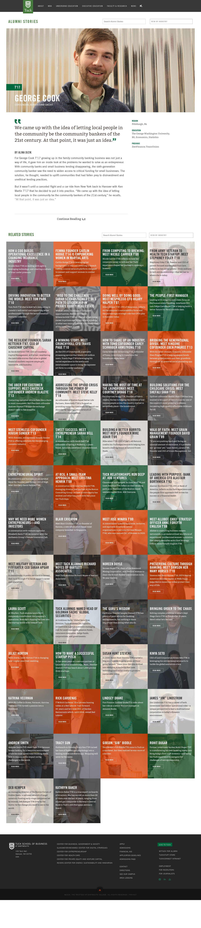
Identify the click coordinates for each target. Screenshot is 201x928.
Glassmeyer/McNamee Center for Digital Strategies (82, 848)
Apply (122, 844)
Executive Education (92, 6)
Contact (123, 866)
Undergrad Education (67, 6)
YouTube (170, 879)
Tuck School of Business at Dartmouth (28, 6)
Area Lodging (126, 878)
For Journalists (167, 873)
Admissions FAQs (128, 859)
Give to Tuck (165, 845)
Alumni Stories (23, 21)
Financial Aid (126, 851)
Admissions (125, 848)
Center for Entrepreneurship (72, 851)
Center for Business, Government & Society (78, 844)
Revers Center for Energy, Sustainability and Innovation (84, 863)
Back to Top (100, 889)
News (133, 6)
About (41, 6)
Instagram (160, 879)
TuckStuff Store (167, 855)
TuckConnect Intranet (170, 859)
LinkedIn (165, 879)
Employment (165, 866)
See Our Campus (127, 874)
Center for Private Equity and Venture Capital (79, 859)
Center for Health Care (68, 855)
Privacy (133, 895)
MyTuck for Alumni (168, 851)
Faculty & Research (117, 6)
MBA (50, 6)
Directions (125, 870)
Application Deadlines (130, 855)
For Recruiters (166, 870)
